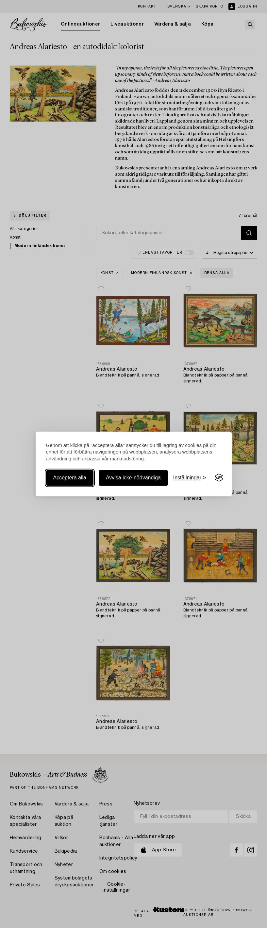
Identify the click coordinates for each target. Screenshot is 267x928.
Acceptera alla (69, 477)
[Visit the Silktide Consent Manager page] (219, 478)
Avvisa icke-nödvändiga (133, 477)
